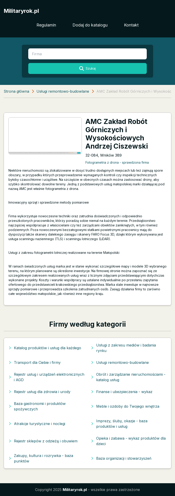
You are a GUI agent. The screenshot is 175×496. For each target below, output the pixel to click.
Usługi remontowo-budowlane (62, 91)
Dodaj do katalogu (90, 25)
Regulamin (46, 25)
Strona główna (16, 91)
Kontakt (131, 25)
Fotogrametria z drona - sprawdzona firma (117, 162)
